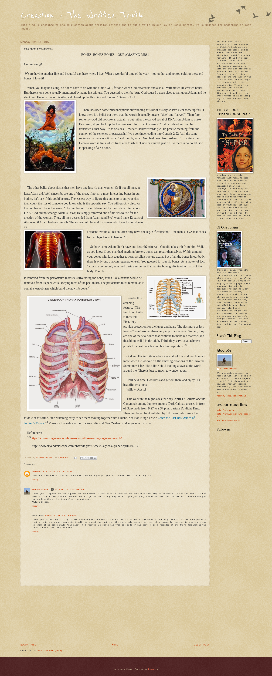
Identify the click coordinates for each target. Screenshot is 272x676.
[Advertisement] (115, 614)
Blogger (152, 669)
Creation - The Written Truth (81, 15)
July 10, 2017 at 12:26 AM (57, 471)
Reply (35, 480)
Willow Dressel (41, 490)
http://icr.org (225, 410)
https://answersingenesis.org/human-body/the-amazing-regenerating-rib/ (76, 438)
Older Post (202, 644)
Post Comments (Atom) (50, 651)
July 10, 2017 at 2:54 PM (69, 490)
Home (115, 644)
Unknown (36, 471)
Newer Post (28, 644)
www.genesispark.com (228, 420)
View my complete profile (231, 396)
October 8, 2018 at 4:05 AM (60, 515)
